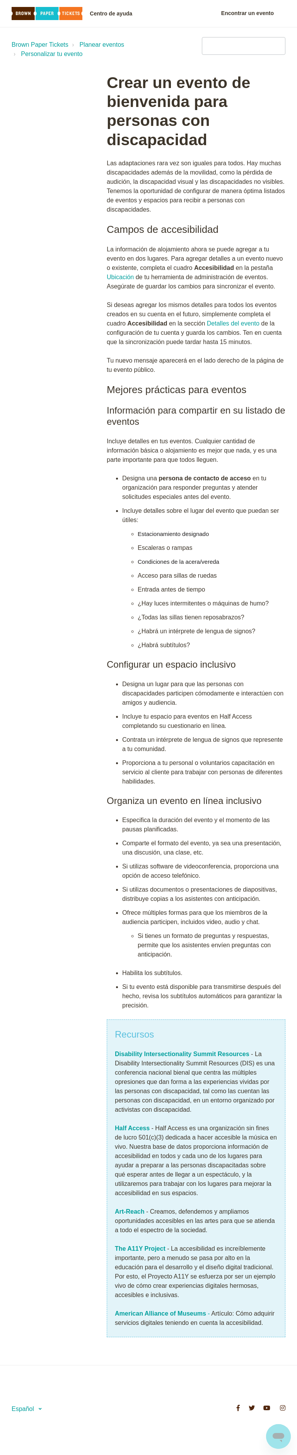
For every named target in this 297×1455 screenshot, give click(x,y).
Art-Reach (130, 1211)
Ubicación (120, 277)
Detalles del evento (233, 323)
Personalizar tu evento (51, 54)
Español (24, 1409)
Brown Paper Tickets (40, 44)
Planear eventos (101, 44)
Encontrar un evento (247, 13)
